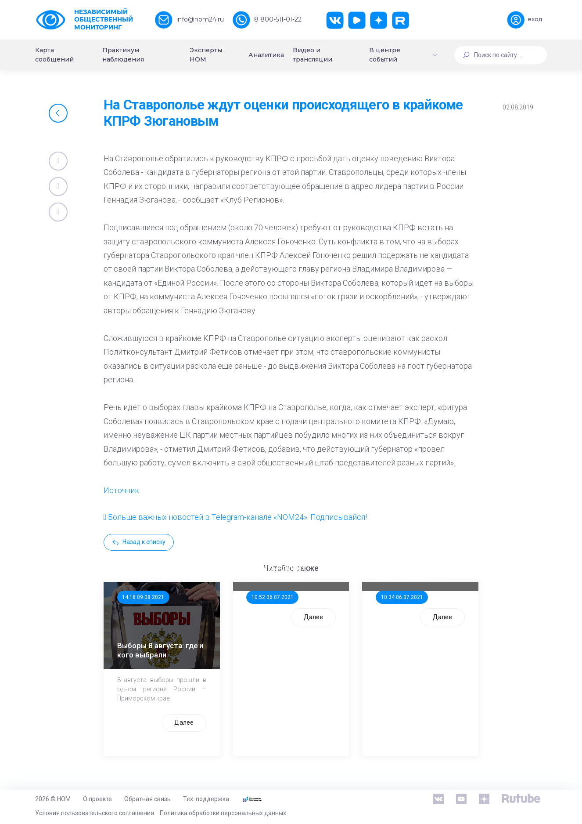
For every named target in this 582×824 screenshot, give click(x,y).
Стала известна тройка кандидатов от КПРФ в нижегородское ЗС (417, 568)
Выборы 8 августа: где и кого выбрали (160, 650)
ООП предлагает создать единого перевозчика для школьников (276, 568)
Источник (121, 490)
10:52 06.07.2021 (272, 597)
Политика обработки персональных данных (223, 813)
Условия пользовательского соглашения (94, 813)
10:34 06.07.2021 (402, 597)
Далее (184, 722)
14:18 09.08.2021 (143, 597)
